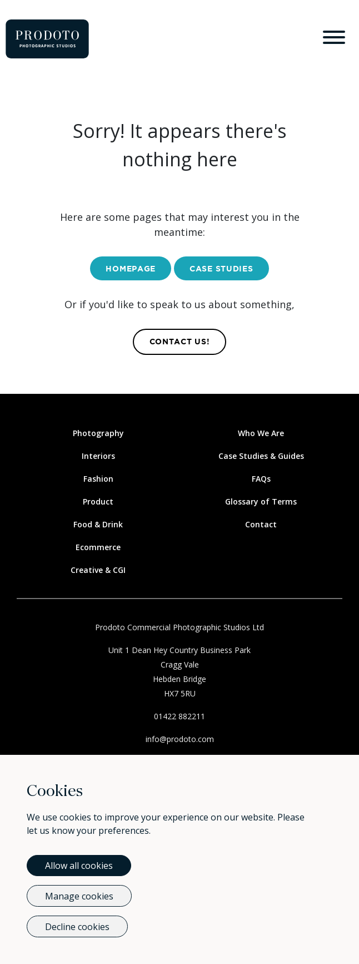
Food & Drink (98, 524)
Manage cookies (79, 896)
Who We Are (261, 433)
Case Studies (221, 269)
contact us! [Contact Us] (179, 342)
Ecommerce (98, 547)
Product (98, 501)
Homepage (131, 269)
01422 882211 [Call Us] (179, 716)
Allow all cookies (79, 865)
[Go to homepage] (47, 38)
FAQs (261, 478)
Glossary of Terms (261, 501)
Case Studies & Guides (261, 456)
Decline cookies (77, 927)
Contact (261, 524)
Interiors (98, 456)
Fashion (98, 478)
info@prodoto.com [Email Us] (180, 739)
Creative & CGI (98, 570)
